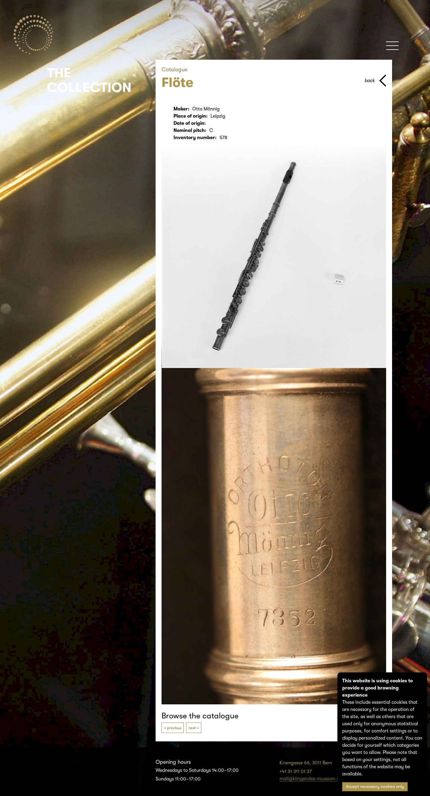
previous (174, 728)
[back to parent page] (375, 81)
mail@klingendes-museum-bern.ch (316, 778)
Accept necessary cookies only (375, 786)
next (192, 728)
